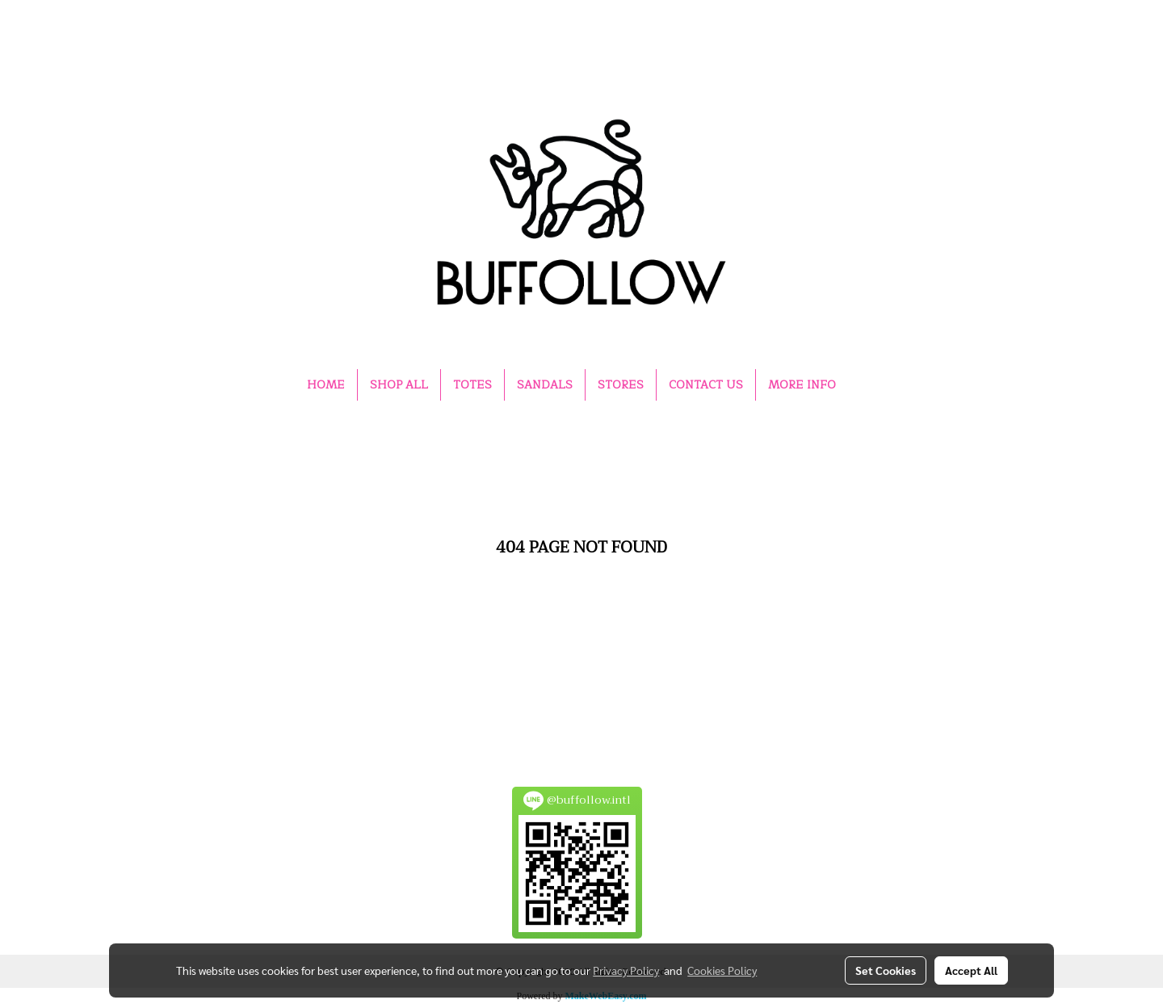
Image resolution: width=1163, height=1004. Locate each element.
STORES (621, 385)
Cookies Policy (722, 970)
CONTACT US (706, 385)
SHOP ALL (399, 385)
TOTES (472, 385)
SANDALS (545, 385)
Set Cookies (885, 970)
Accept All (971, 970)
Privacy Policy (626, 970)
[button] (862, 385)
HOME (326, 385)
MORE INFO (802, 385)
